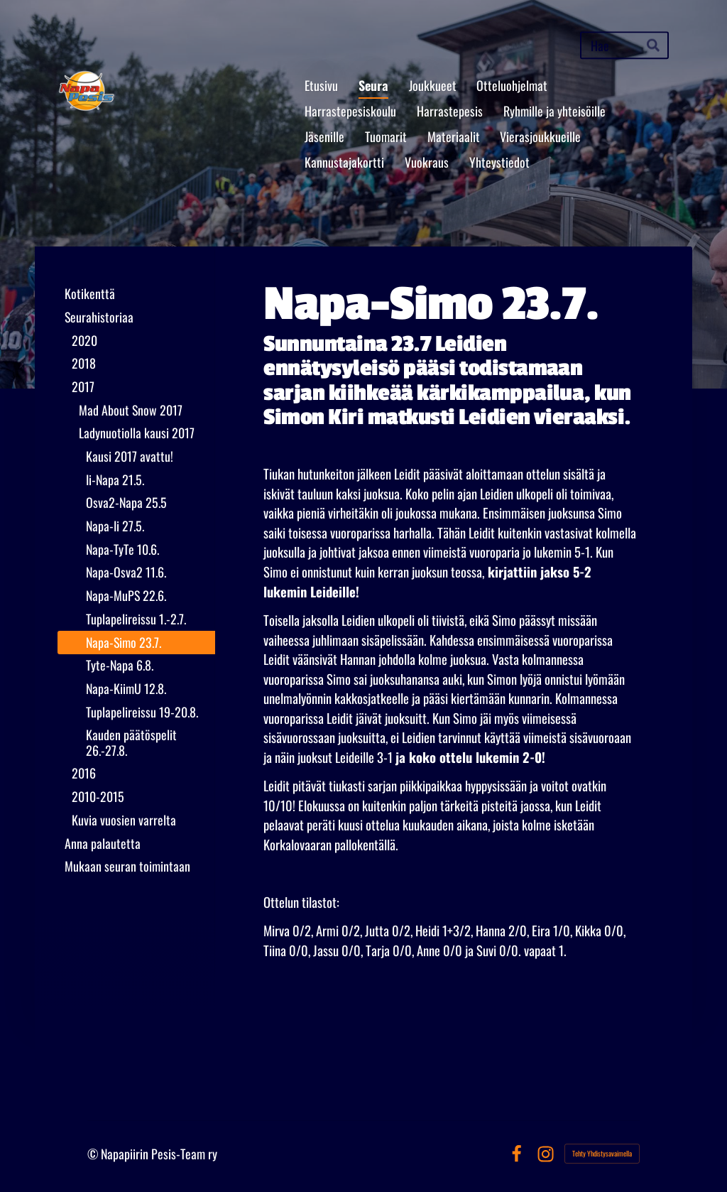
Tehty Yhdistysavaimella (602, 1153)
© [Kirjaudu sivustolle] (94, 1153)
